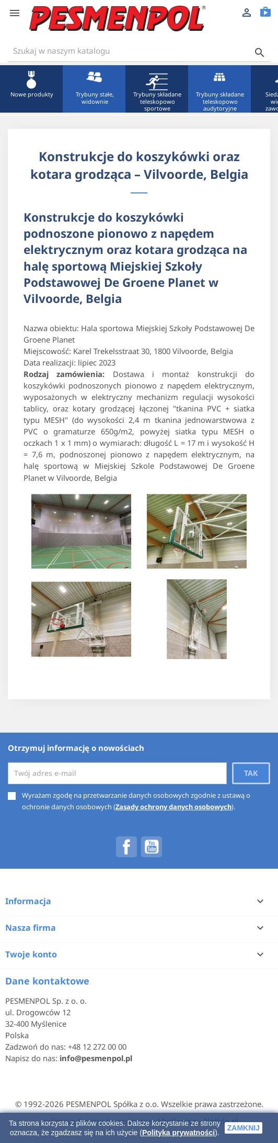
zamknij (243, 1128)
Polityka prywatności (178, 1132)
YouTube (151, 846)
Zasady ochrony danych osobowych (173, 806)
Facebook (126, 846)
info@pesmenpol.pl (96, 1058)
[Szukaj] (139, 51)
